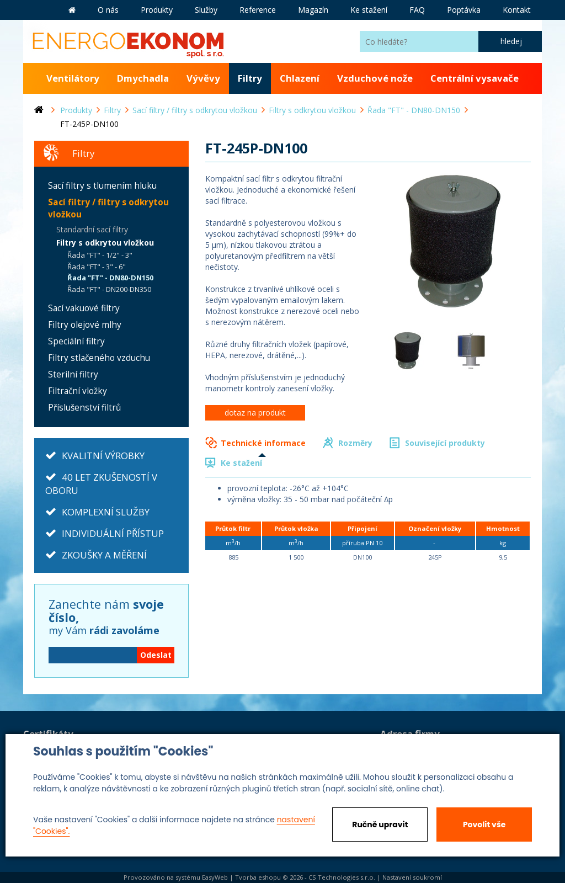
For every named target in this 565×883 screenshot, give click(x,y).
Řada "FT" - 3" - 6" (96, 267)
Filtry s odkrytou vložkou (105, 242)
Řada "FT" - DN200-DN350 (109, 289)
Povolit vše (484, 824)
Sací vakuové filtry (84, 308)
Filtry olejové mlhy (84, 325)
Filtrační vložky (77, 391)
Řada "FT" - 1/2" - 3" (99, 255)
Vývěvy (203, 78)
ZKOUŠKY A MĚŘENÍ (104, 555)
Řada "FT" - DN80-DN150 (110, 278)
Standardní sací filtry (92, 229)
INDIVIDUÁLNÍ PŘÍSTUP (113, 533)
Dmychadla (143, 78)
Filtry (250, 78)
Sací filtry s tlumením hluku (102, 186)
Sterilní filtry (73, 374)
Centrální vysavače (474, 78)
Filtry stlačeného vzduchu (99, 358)
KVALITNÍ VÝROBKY (103, 455)
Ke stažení (241, 463)
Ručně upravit (380, 824)
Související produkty (445, 443)
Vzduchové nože (375, 78)
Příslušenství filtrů (84, 407)
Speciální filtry (76, 341)
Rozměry (355, 443)
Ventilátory (72, 78)
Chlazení (299, 78)
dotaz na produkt (255, 412)
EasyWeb (215, 877)
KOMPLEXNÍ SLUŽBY (106, 512)
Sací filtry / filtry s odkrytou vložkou (108, 208)
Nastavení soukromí (412, 877)
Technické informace (263, 443)
